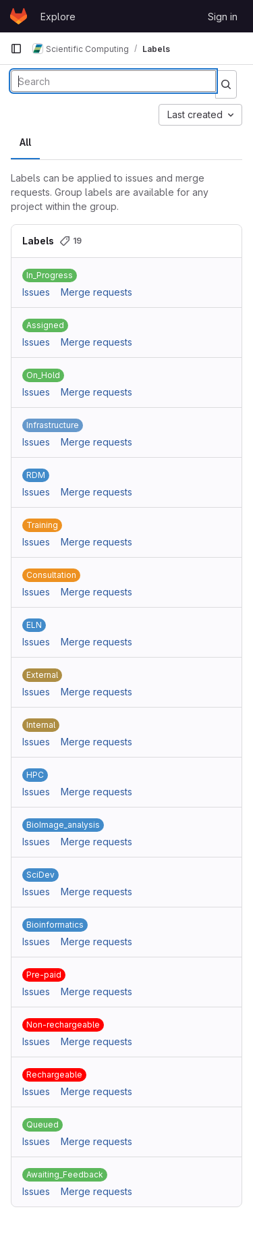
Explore (58, 16)
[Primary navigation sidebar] (16, 48)
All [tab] (25, 142)
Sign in (222, 16)
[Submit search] (226, 84)
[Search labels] (113, 81)
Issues (36, 292)
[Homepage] (18, 16)
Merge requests (96, 292)
